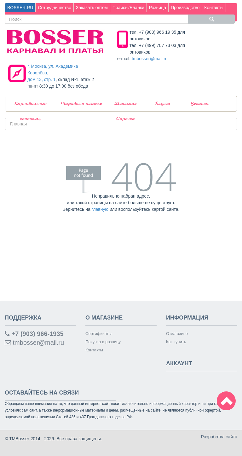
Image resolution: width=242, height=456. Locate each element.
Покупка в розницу (103, 341)
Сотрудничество (54, 7)
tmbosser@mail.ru (150, 58)
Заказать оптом (92, 7)
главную (100, 209)
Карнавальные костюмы (30, 106)
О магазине (177, 333)
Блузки (162, 103)
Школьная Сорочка (125, 106)
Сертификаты (98, 333)
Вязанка (200, 103)
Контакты (213, 7)
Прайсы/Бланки (128, 7)
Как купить (176, 341)
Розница (157, 7)
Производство (185, 7)
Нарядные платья (81, 103)
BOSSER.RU (20, 7)
